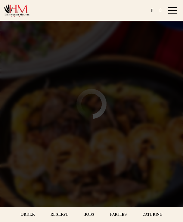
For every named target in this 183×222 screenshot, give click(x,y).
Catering (152, 214)
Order (27, 214)
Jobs (89, 214)
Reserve (59, 214)
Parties (118, 214)
